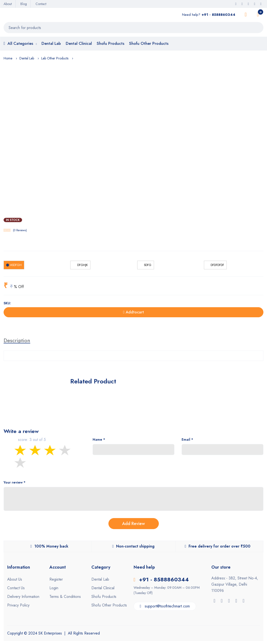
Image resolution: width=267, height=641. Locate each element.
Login (53, 588)
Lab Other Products (54, 58)
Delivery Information (23, 596)
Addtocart (133, 312)
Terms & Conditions (65, 596)
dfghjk (82, 265)
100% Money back (49, 546)
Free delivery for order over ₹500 (217, 546)
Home (8, 58)
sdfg (147, 265)
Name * (99, 439)
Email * (187, 439)
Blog (23, 3)
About (8, 3)
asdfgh (16, 265)
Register (56, 579)
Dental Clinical (79, 43)
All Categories (20, 43)
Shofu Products (110, 43)
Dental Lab (51, 43)
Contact (41, 3)
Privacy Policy (18, 605)
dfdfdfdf (217, 265)
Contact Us (16, 588)
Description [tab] (17, 340)
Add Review (133, 523)
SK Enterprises (49, 633)
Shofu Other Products (148, 43)
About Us (14, 579)
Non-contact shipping (133, 546)
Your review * (14, 482)
